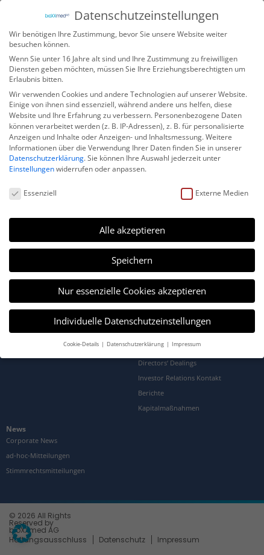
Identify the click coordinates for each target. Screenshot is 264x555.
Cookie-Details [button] (81, 343)
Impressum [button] (186, 343)
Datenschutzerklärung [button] (136, 343)
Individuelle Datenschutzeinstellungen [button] (132, 320)
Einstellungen (31, 168)
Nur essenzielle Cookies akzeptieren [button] (132, 290)
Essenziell (33, 192)
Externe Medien (214, 192)
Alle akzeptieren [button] (132, 229)
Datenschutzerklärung (46, 157)
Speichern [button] (132, 259)
